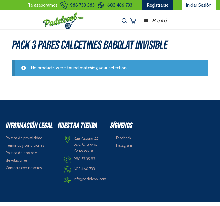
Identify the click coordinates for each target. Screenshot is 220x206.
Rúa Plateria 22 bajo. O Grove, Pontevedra (86, 144)
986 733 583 (82, 5)
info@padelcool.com (90, 179)
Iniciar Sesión (198, 5)
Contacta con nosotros (24, 168)
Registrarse (158, 5)
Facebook (123, 138)
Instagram (124, 145)
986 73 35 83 (84, 159)
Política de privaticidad (24, 138)
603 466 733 (119, 5)
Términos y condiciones (25, 145)
